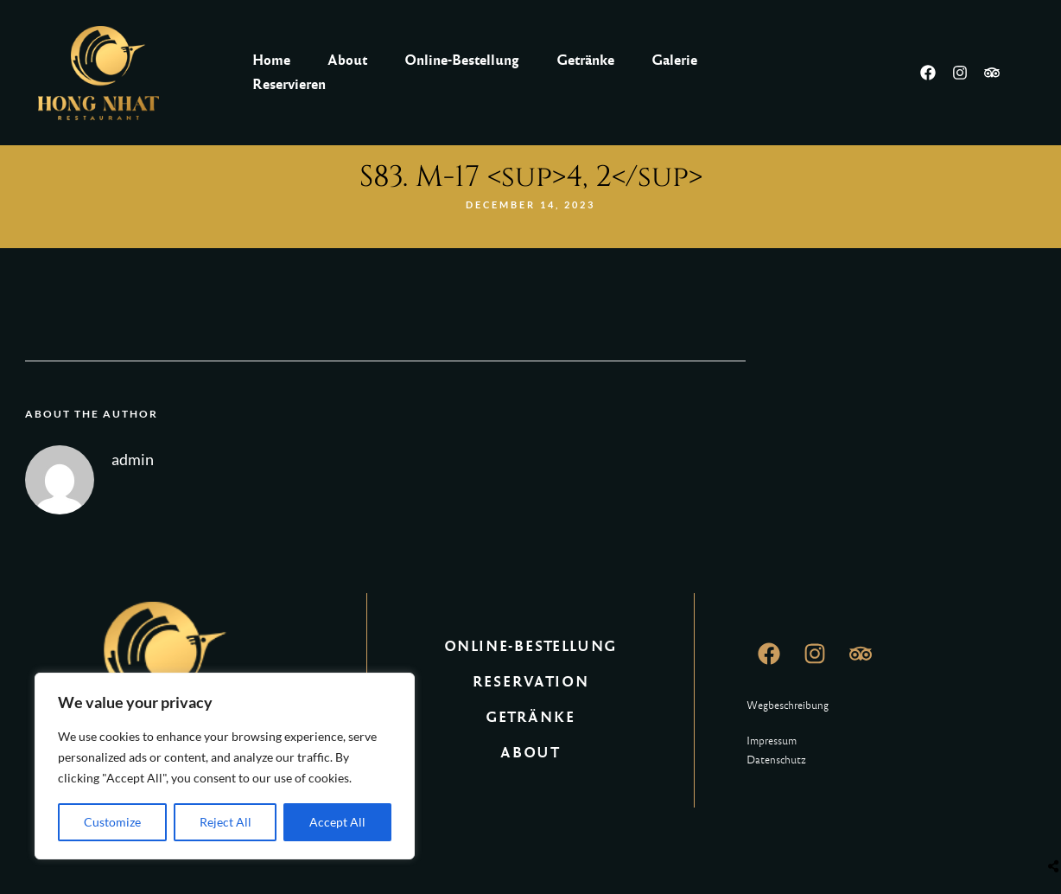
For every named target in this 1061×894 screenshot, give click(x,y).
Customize (112, 821)
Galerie (674, 60)
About (347, 60)
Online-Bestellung (461, 60)
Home (271, 60)
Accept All (337, 821)
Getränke (585, 60)
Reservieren (289, 84)
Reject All (225, 821)
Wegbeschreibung (788, 705)
